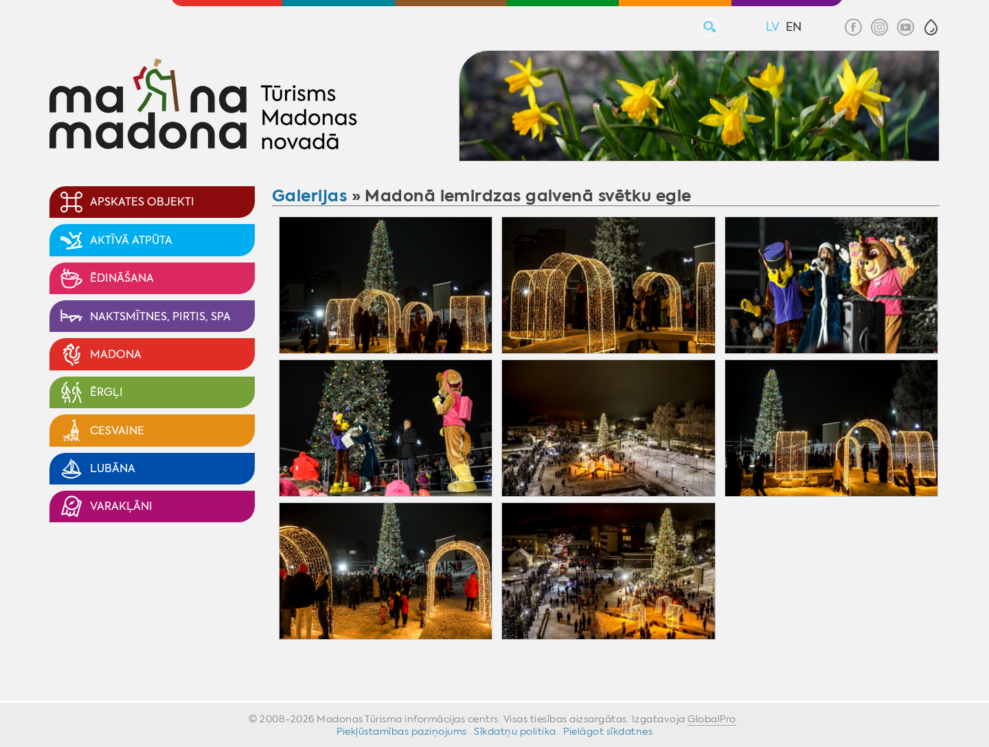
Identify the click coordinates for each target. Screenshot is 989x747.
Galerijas (309, 196)
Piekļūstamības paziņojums (402, 731)
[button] (931, 27)
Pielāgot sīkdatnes (607, 731)
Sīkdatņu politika (515, 731)
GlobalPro (711, 719)
